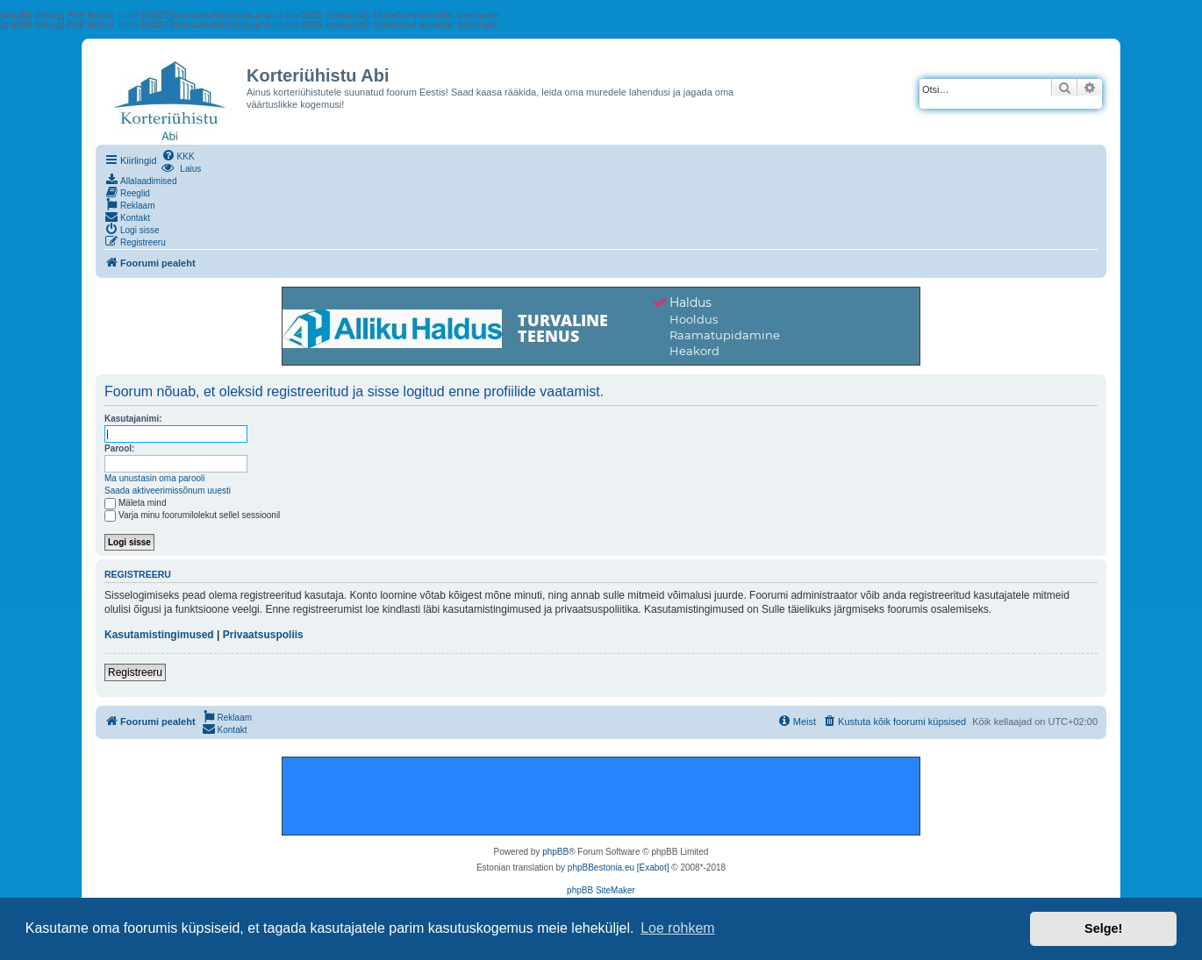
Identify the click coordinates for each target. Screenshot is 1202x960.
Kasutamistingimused (159, 635)
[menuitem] (178, 155)
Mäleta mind (135, 503)
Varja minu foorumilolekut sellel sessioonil (192, 515)
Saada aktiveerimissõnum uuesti (167, 490)
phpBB (555, 852)
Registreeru (135, 672)
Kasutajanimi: (133, 418)
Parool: (119, 448)
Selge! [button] (1103, 928)
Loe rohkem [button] (677, 928)
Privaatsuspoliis (263, 635)
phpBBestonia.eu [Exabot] (618, 867)
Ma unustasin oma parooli (154, 478)
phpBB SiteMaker (601, 890)
